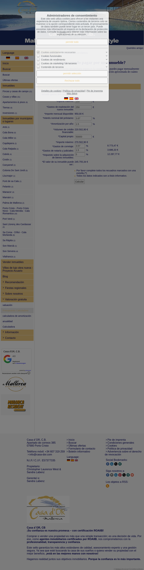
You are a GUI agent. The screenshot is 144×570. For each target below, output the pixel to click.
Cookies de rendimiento (53, 59)
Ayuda (62, 31)
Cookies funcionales (51, 56)
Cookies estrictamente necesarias (58, 52)
